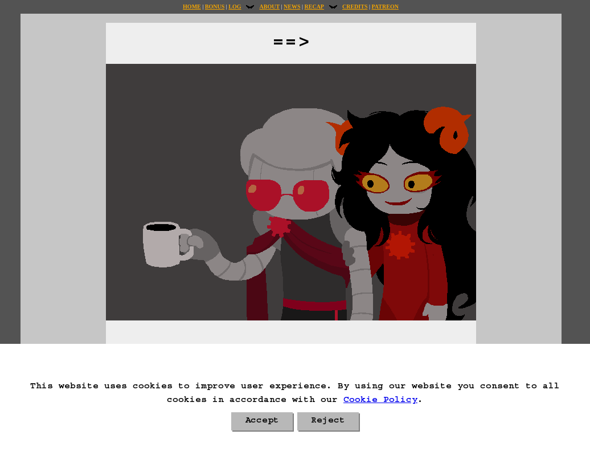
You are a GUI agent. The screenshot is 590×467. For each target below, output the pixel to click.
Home (192, 6)
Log (234, 6)
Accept (262, 421)
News (292, 6)
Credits (354, 6)
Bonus (214, 6)
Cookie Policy (380, 400)
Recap (314, 6)
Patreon (384, 6)
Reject (328, 421)
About (269, 6)
